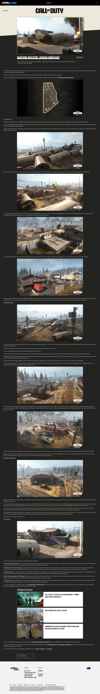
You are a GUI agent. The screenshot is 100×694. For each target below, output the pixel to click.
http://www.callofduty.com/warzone (41, 642)
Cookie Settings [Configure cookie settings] (40, 684)
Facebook (41, 648)
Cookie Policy (33, 684)
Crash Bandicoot (28, 676)
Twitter (37, 648)
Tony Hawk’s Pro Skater (30, 672)
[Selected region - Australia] (88, 668)
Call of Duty (27, 671)
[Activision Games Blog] (9, 3)
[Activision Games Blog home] (14, 669)
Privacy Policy (26, 684)
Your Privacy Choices (49, 684)
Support (14, 684)
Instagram (49, 648)
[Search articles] (97, 3)
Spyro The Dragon (28, 674)
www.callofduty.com (52, 644)
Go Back (5, 10)
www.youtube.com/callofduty (64, 644)
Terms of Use (20, 684)
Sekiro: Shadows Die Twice (30, 677)
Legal (11, 684)
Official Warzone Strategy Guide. (66, 77)
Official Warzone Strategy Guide (36, 584)
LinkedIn (40, 676)
